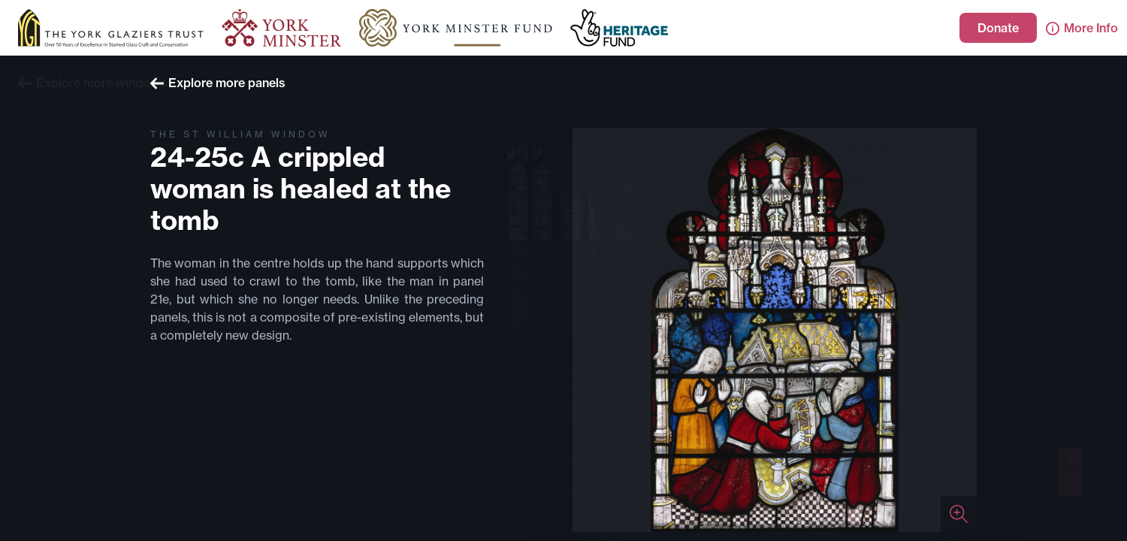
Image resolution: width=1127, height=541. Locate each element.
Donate (998, 27)
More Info (1082, 27)
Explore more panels (218, 82)
